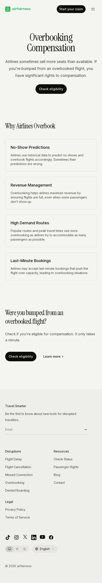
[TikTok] (7, 537)
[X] (25, 537)
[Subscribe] (85, 429)
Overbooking (14, 482)
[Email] (43, 429)
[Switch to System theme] (9, 549)
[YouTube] (42, 537)
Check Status (63, 459)
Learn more (53, 356)
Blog (57, 475)
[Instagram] (16, 537)
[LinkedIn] (33, 537)
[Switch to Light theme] (17, 549)
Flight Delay (13, 459)
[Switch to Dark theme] (24, 549)
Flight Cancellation (18, 467)
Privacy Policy (15, 509)
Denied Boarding (17, 490)
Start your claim (71, 9)
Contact (59, 482)
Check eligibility (51, 89)
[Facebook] (51, 537)
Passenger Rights (66, 467)
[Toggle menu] (93, 9)
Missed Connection (19, 475)
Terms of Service (17, 517)
